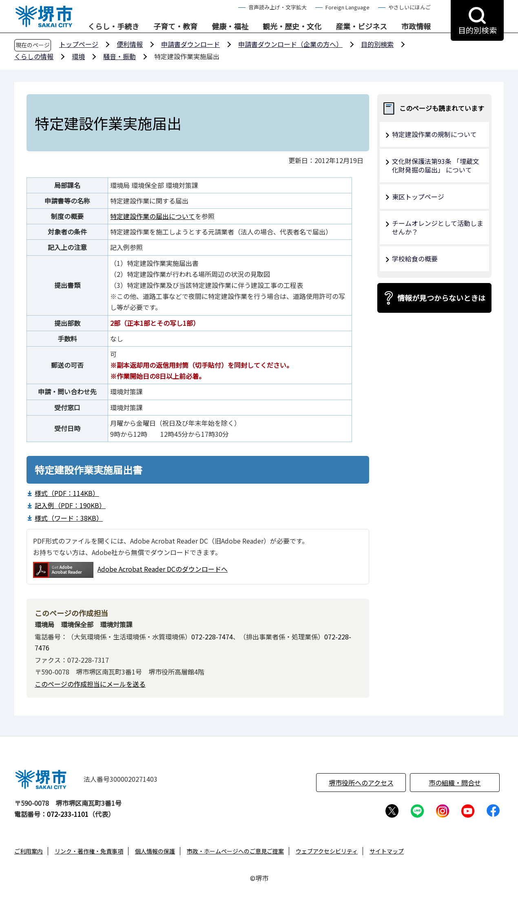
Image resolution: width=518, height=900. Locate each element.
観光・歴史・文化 (292, 26)
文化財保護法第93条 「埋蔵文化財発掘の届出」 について (435, 165)
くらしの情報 (33, 56)
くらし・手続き (113, 26)
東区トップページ (418, 196)
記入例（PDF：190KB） (70, 505)
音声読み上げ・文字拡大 (277, 7)
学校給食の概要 (415, 258)
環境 (78, 56)
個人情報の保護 (155, 851)
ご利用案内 (28, 851)
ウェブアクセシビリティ (327, 851)
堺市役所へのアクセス (361, 782)
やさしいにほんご (409, 7)
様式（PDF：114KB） (67, 493)
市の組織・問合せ (455, 782)
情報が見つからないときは (441, 297)
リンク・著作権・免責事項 (89, 851)
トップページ (78, 44)
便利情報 (130, 44)
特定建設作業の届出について (152, 216)
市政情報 (416, 26)
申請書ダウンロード (190, 44)
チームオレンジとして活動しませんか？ (437, 227)
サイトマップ (387, 851)
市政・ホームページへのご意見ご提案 (235, 851)
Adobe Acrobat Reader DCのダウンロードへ (130, 570)
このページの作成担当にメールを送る (90, 684)
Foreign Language (347, 7)
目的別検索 (377, 44)
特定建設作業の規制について (434, 134)
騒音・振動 (119, 56)
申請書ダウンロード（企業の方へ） (290, 44)
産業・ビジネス (361, 26)
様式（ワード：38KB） (69, 518)
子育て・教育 (175, 26)
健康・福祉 (230, 26)
